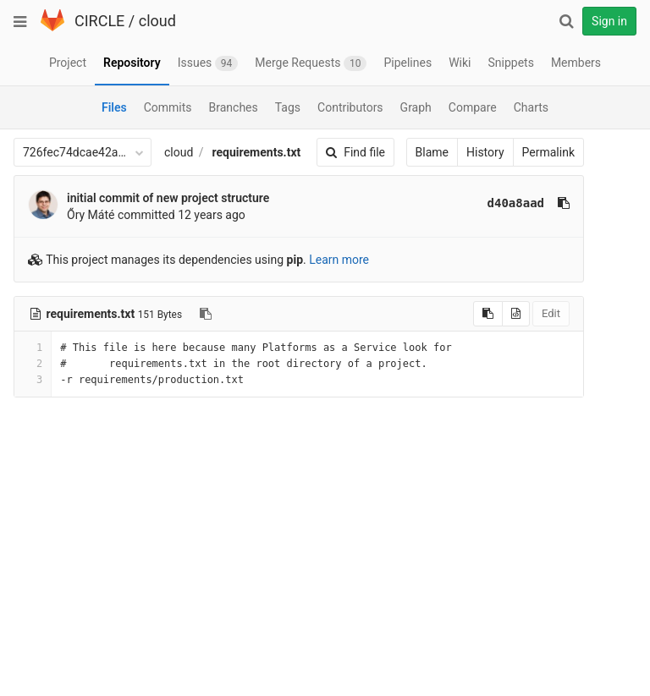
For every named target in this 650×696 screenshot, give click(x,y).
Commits (168, 107)
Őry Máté (90, 215)
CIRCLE (99, 21)
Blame (432, 152)
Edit (551, 313)
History (485, 152)
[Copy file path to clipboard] (206, 313)
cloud (157, 21)
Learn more (339, 259)
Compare (473, 107)
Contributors (350, 107)
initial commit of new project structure (168, 198)
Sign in (609, 21)
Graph (416, 107)
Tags (287, 107)
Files (114, 107)
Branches (233, 107)
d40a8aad (516, 203)
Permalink (548, 152)
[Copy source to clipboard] (488, 313)
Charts (531, 107)
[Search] (566, 21)
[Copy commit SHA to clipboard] (564, 203)
